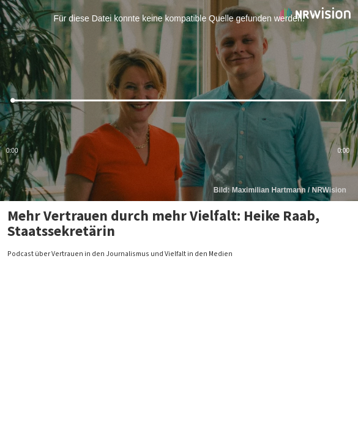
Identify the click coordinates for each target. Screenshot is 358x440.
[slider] (179, 100)
